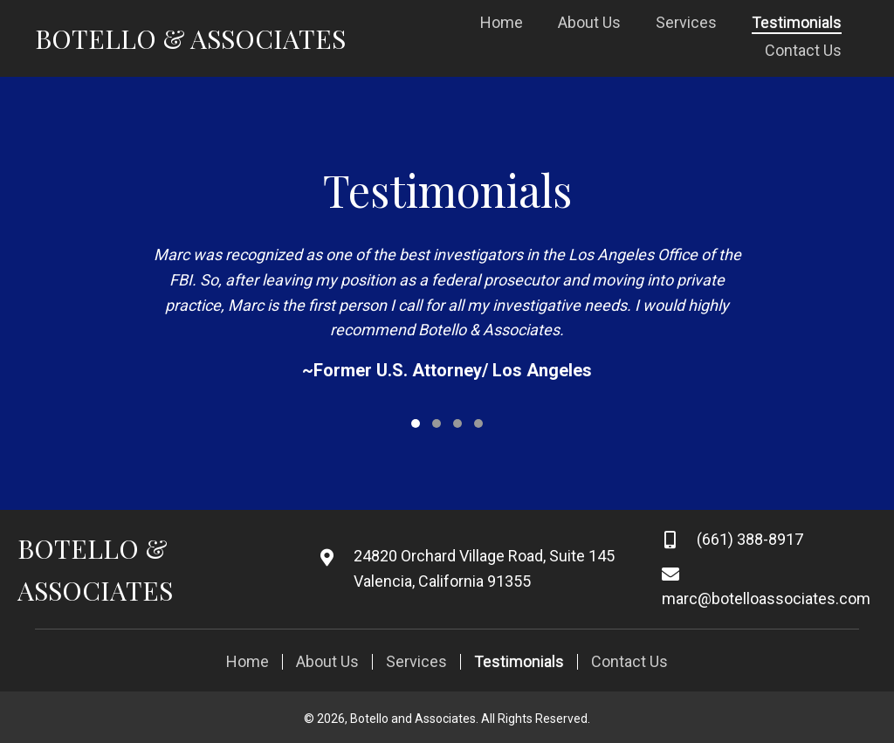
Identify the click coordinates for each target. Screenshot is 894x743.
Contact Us (629, 662)
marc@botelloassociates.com (766, 598)
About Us (327, 662)
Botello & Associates (190, 38)
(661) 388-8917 (750, 539)
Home (247, 662)
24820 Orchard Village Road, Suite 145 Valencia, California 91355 (484, 568)
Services (416, 662)
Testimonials (519, 662)
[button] (415, 423)
